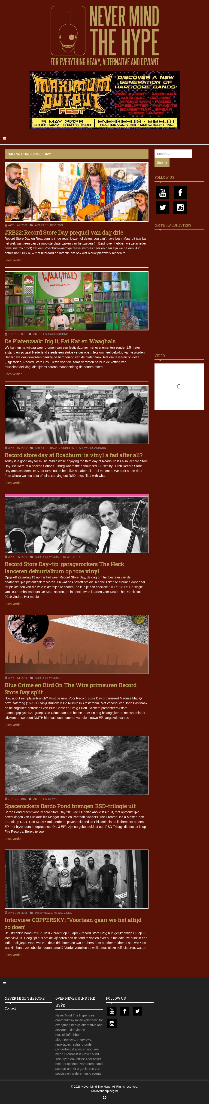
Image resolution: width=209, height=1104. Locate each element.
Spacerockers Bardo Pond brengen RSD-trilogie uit (70, 806)
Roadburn (98, 448)
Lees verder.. (14, 260)
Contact (10, 1008)
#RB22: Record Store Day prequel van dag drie (64, 232)
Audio (39, 557)
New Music (53, 557)
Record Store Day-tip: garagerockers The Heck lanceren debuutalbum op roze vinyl (64, 567)
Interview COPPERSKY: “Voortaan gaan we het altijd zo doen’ (73, 923)
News (67, 557)
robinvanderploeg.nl (104, 1091)
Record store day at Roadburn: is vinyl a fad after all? (73, 455)
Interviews (79, 448)
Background (58, 334)
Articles (41, 225)
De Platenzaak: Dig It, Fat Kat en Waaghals (60, 341)
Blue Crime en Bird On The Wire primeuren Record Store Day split (70, 688)
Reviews (56, 225)
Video (77, 557)
